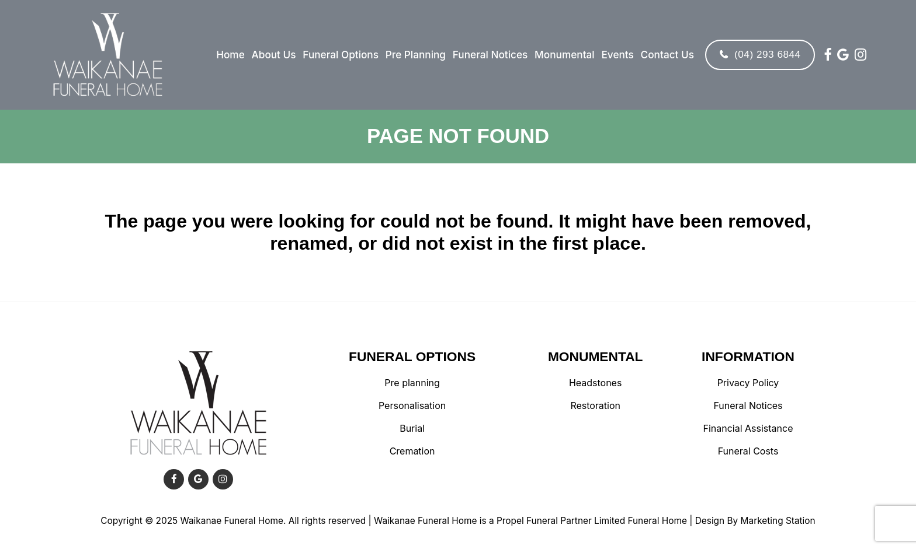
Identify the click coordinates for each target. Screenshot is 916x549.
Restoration (595, 405)
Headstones (595, 383)
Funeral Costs (748, 451)
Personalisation (412, 405)
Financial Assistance (748, 428)
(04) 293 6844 (758, 54)
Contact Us (665, 54)
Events (615, 54)
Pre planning (411, 383)
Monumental (563, 54)
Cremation (412, 451)
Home (228, 54)
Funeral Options (339, 54)
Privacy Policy (748, 383)
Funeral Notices (488, 54)
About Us (271, 54)
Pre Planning (414, 54)
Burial (412, 428)
